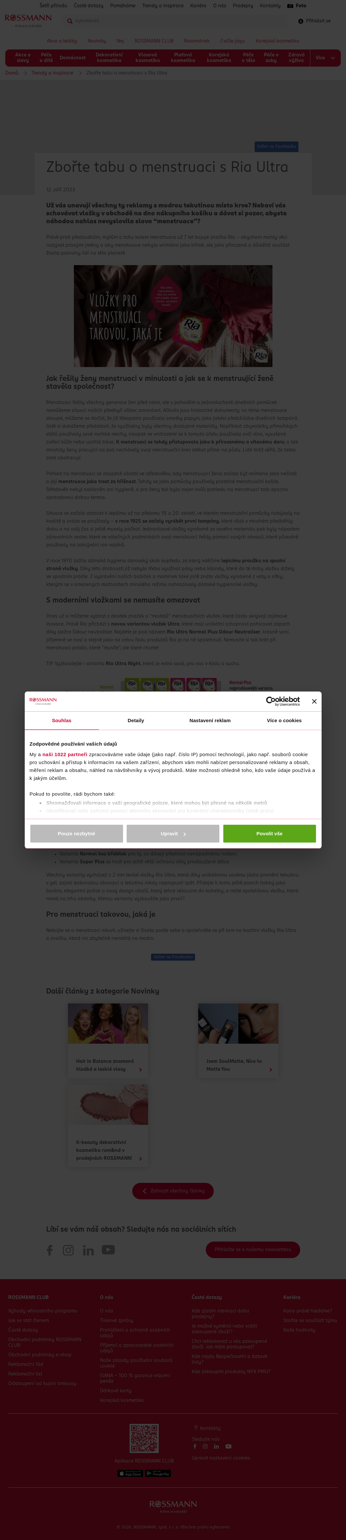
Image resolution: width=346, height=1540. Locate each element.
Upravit (173, 833)
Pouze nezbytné (76, 833)
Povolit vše (269, 833)
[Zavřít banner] (314, 701)
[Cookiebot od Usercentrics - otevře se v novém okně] (271, 701)
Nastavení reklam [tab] (210, 720)
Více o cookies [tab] (284, 720)
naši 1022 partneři (65, 754)
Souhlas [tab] (61, 720)
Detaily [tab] (136, 720)
